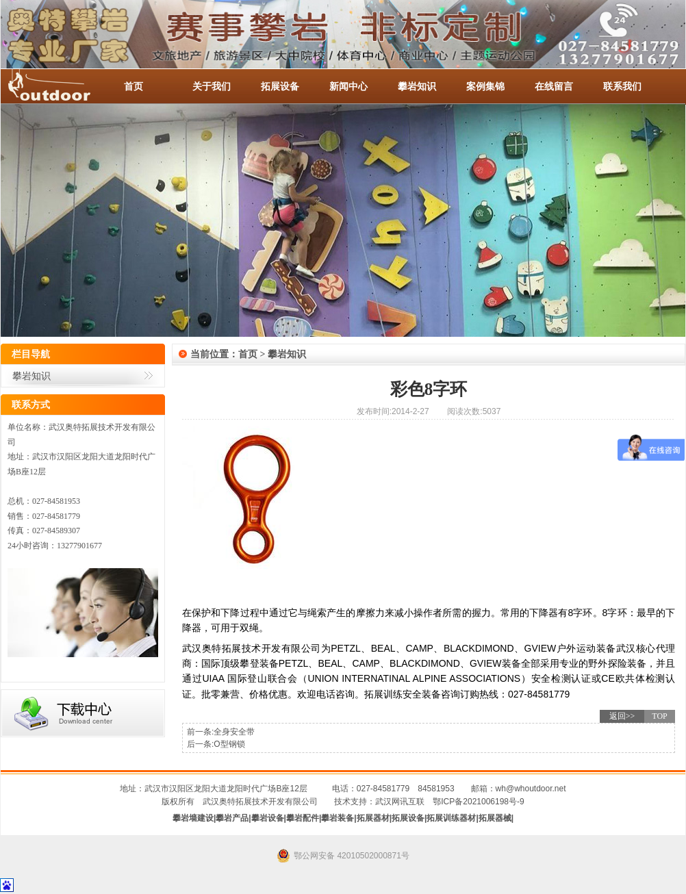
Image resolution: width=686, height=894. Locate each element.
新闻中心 (348, 86)
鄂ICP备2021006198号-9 (478, 801)
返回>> (622, 716)
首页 (133, 86)
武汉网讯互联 (399, 801)
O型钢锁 (229, 744)
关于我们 (211, 86)
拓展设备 (280, 86)
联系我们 (622, 86)
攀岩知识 (417, 86)
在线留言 (554, 86)
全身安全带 (234, 732)
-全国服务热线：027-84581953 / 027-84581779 (62, 86)
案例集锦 (485, 86)
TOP (659, 716)
